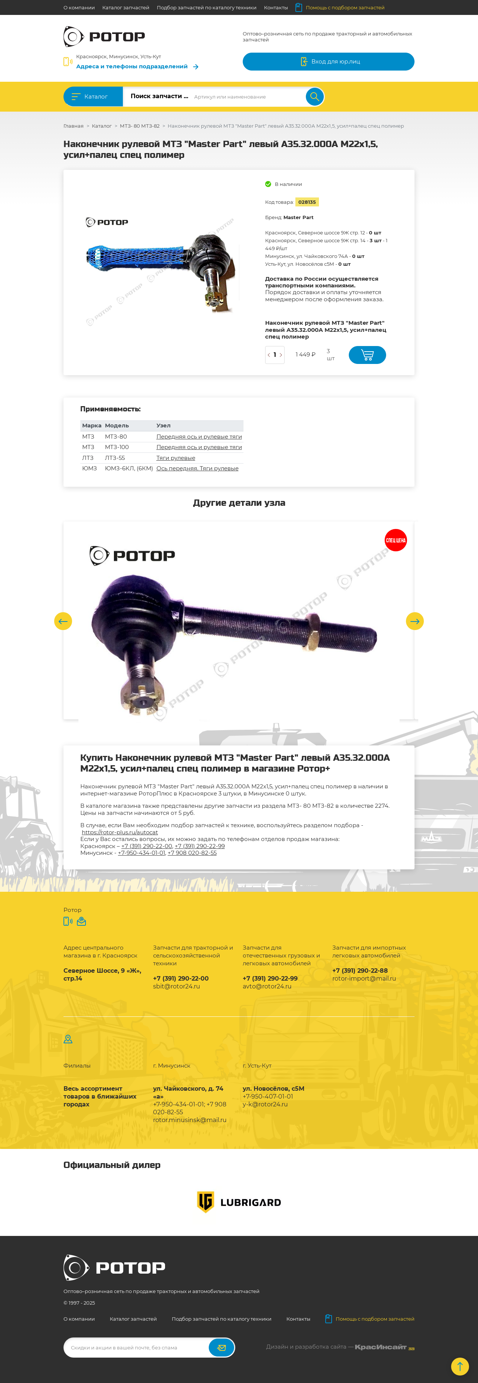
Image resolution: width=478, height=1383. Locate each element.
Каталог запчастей (125, 7)
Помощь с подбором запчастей (340, 7)
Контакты (276, 7)
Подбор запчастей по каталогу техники (207, 7)
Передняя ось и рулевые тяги (199, 436)
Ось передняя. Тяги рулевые (197, 468)
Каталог (96, 96)
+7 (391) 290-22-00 (146, 846)
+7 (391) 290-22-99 (200, 846)
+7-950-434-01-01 (141, 852)
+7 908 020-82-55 (192, 852)
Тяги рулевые (175, 457)
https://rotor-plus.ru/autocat (120, 832)
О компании (79, 7)
